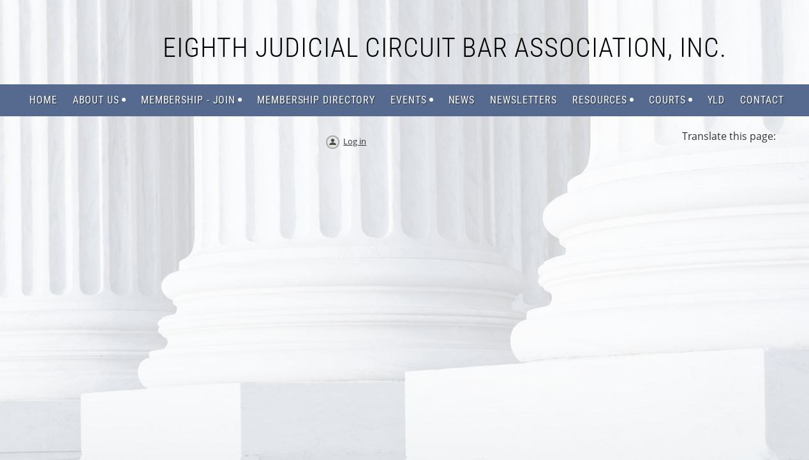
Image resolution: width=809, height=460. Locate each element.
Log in (354, 141)
